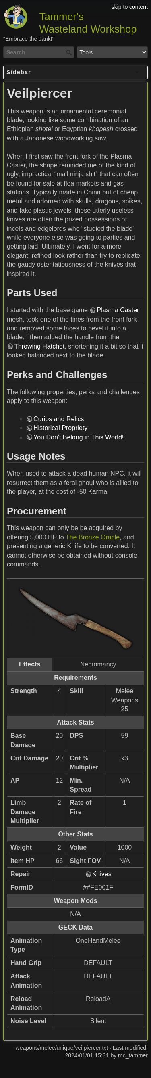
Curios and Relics (58, 419)
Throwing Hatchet (39, 346)
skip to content (130, 7)
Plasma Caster (118, 310)
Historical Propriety (60, 427)
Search (70, 52)
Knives (102, 874)
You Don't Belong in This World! (78, 437)
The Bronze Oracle (93, 537)
